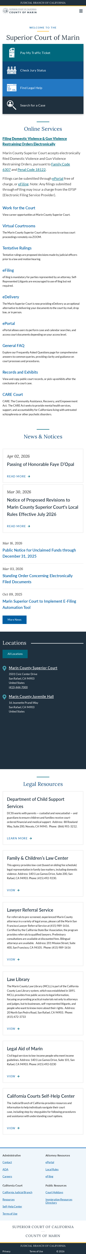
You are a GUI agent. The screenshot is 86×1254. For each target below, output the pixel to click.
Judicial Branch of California (43, 2)
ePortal (57, 178)
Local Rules (52, 1169)
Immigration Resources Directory (59, 1201)
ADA (5, 1169)
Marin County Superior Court (33, 668)
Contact (7, 1162)
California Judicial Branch (17, 1192)
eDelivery (11, 296)
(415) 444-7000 (18, 687)
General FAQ (13, 345)
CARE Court (13, 394)
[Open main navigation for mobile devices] (81, 11)
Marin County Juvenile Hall (31, 696)
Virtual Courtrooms (19, 225)
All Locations (15, 653)
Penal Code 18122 (32, 169)
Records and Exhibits (20, 372)
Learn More (17, 838)
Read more (16, 476)
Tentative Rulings (17, 248)
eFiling (23, 184)
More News (15, 619)
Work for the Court (19, 207)
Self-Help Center (12, 1206)
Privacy (6, 1251)
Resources (9, 1199)
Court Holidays (54, 1192)
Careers (7, 1176)
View (11, 890)
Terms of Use (10, 1213)
